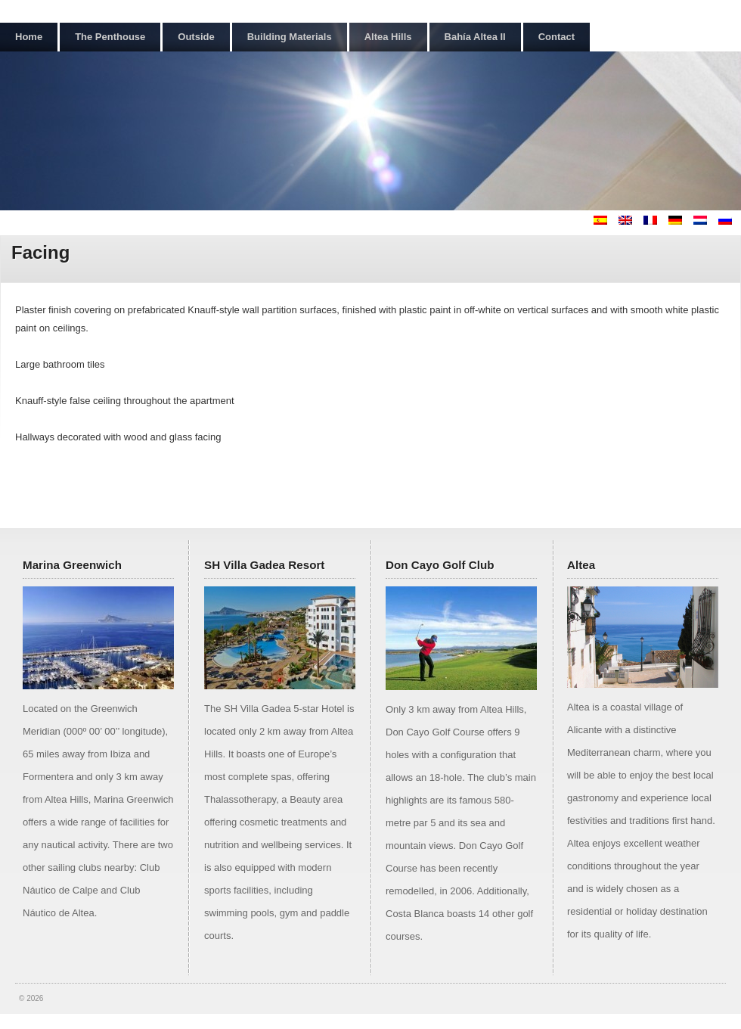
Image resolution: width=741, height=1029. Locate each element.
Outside (196, 36)
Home (28, 36)
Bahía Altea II (475, 36)
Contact (556, 36)
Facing (40, 252)
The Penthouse (110, 36)
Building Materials (289, 36)
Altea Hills (388, 36)
